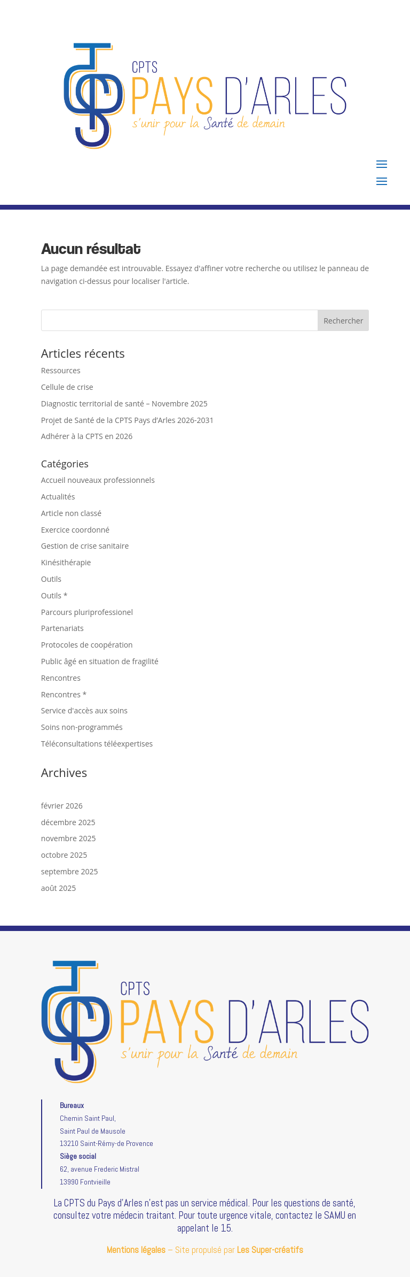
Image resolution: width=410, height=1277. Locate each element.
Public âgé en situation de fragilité (100, 661)
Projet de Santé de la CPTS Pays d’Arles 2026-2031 (127, 420)
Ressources (61, 370)
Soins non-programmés (82, 727)
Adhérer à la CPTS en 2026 (87, 436)
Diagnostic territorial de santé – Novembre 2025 (124, 403)
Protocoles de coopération (87, 645)
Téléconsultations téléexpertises (97, 743)
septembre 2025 (69, 871)
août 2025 (58, 888)
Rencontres (61, 678)
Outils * (54, 595)
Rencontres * (63, 694)
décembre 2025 (68, 822)
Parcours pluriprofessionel (87, 612)
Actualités (58, 496)
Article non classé (71, 513)
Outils (51, 579)
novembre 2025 (68, 838)
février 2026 (62, 806)
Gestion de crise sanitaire (85, 546)
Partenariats (62, 628)
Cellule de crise (67, 387)
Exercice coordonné (75, 530)
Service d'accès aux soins (84, 710)
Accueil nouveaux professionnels (98, 480)
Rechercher (343, 321)
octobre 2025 (64, 855)
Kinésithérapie (66, 562)
